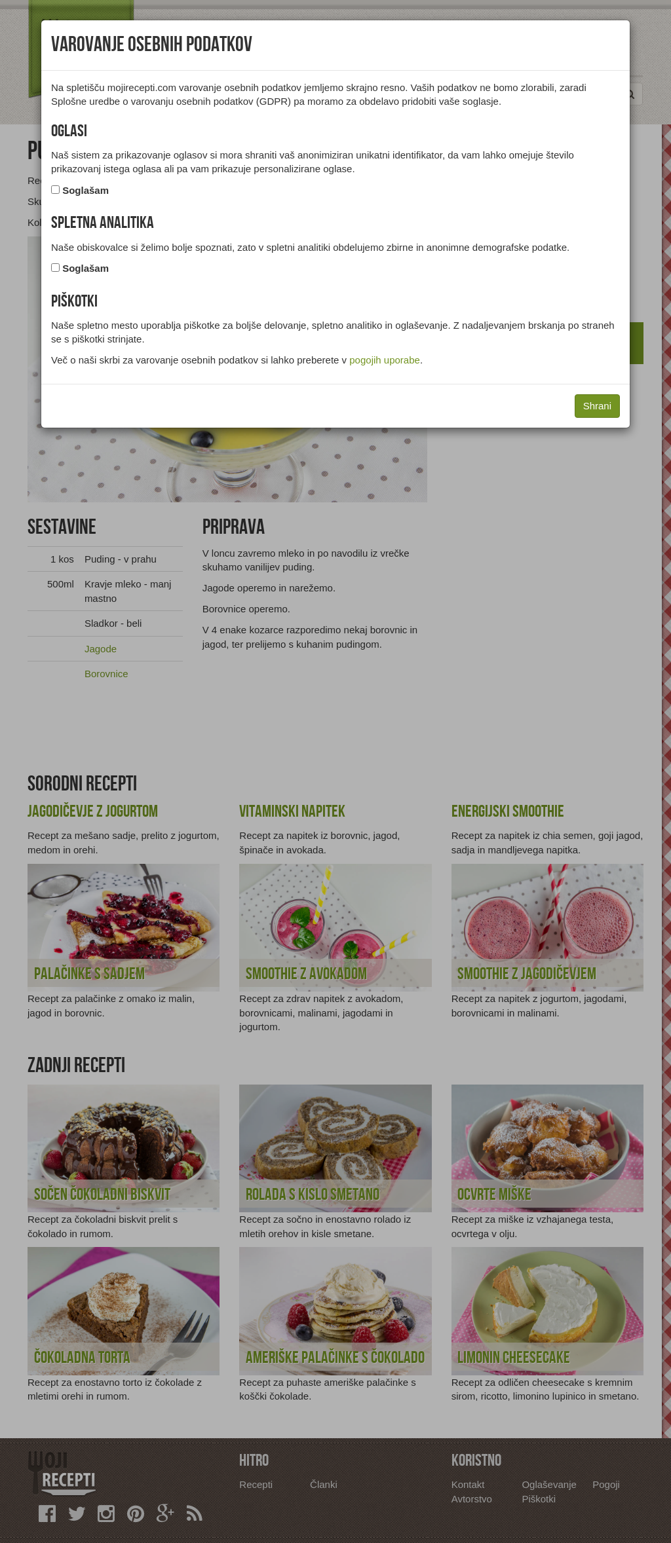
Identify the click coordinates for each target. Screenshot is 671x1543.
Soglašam (85, 190)
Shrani (597, 405)
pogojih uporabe (384, 359)
